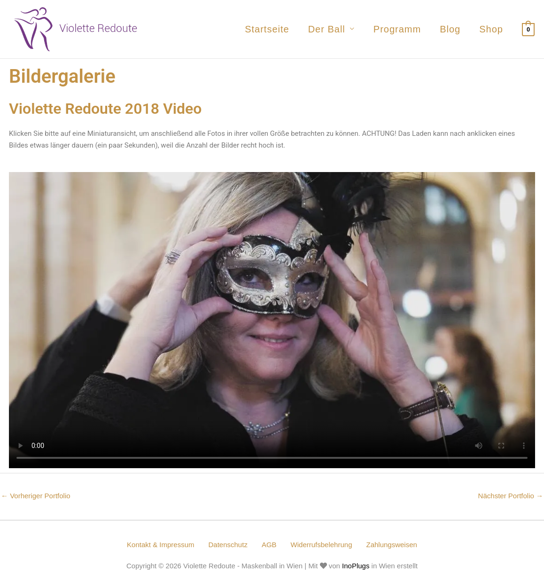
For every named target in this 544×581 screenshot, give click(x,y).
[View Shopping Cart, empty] (528, 29)
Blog (450, 29)
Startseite (267, 29)
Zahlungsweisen (391, 545)
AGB (269, 545)
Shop (491, 29)
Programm (397, 29)
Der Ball (326, 29)
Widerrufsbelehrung (321, 545)
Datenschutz (228, 545)
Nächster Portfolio (510, 496)
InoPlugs (355, 566)
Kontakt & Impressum (160, 545)
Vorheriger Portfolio (35, 496)
